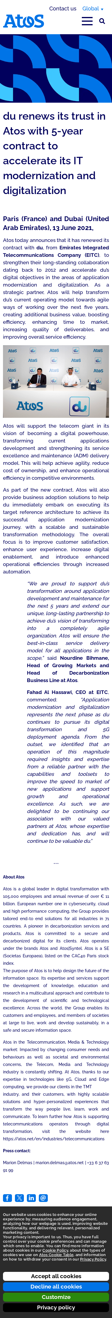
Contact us (62, 8)
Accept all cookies (56, 1276)
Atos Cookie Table (56, 1255)
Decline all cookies (56, 1286)
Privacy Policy (93, 1259)
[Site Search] (102, 21)
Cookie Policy (55, 1250)
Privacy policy (56, 1307)
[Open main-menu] (87, 21)
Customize (56, 1297)
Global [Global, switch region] (90, 8)
